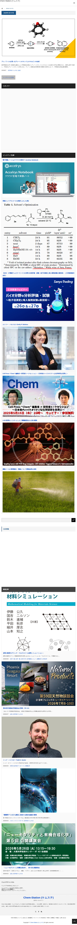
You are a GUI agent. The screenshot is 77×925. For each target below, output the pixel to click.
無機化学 (39, 659)
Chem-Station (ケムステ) (38, 897)
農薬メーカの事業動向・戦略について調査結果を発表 (19, 469)
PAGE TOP (74, 921)
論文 (19, 70)
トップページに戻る (8, 77)
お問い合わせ (63, 917)
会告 (11, 714)
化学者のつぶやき (13, 70)
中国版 (57, 917)
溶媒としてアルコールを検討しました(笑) (16, 201)
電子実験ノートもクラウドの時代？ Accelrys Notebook (20, 160)
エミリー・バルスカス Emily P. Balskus (15, 324)
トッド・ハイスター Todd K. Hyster (14, 760)
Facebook (43, 917)
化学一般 (12, 659)
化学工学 (23, 659)
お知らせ (25, 917)
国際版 (52, 917)
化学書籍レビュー (31, 659)
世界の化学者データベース (17, 766)
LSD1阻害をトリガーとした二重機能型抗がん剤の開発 (20, 420)
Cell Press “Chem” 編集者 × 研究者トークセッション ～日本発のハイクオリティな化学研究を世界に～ (35, 373)
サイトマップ (36, 917)
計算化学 (44, 659)
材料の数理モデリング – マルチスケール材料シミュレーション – (23, 653)
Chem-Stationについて (16, 917)
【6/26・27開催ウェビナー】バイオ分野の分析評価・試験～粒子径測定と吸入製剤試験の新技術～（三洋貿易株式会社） (38, 274)
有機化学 (27, 766)
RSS (41, 911)
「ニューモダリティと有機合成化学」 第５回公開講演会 (21, 867)
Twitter (48, 917)
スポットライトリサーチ (16, 820)
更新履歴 (30, 917)
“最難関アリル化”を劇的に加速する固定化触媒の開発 (20, 815)
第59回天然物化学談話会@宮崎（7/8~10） (16, 708)
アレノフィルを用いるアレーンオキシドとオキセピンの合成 (20, 61)
